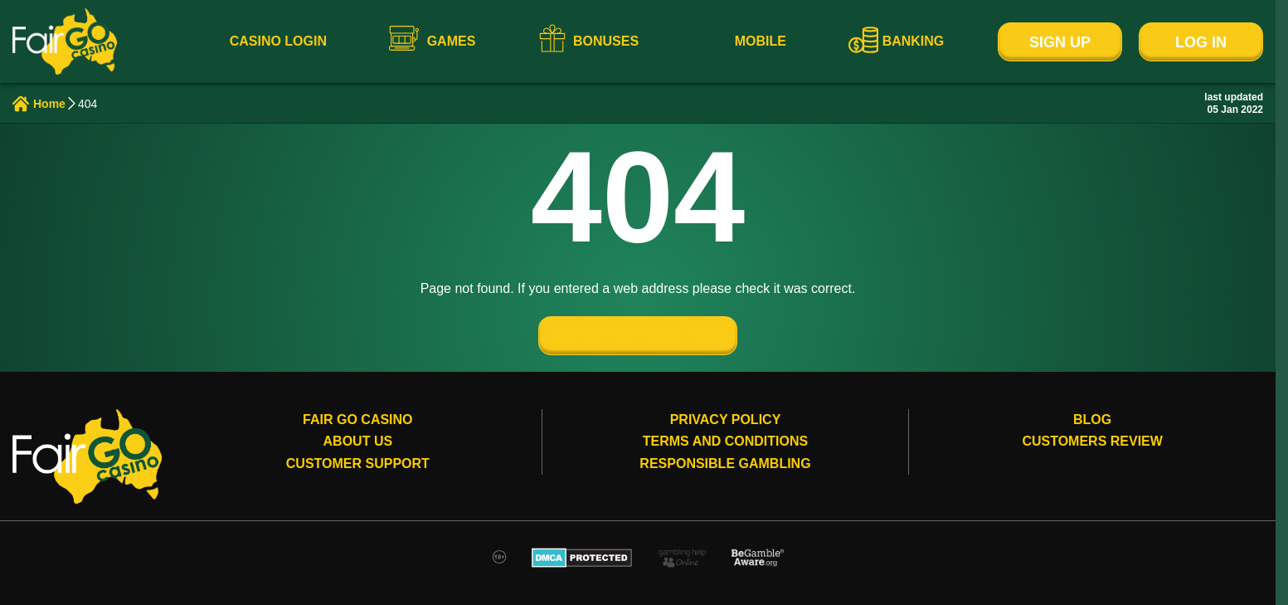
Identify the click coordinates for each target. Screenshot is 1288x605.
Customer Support (358, 463)
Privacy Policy (725, 419)
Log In (1201, 42)
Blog (1092, 419)
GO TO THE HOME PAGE (638, 336)
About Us (358, 441)
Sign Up (1060, 42)
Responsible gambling (724, 463)
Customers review (1092, 441)
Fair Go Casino (357, 419)
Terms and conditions (725, 441)
